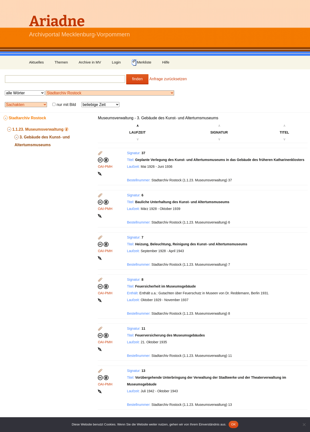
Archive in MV (90, 62)
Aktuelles (36, 62)
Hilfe (165, 62)
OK (233, 424)
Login (116, 62)
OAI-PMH (105, 166)
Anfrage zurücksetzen (168, 79)
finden (137, 79)
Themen (61, 62)
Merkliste (141, 62)
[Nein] (304, 424)
